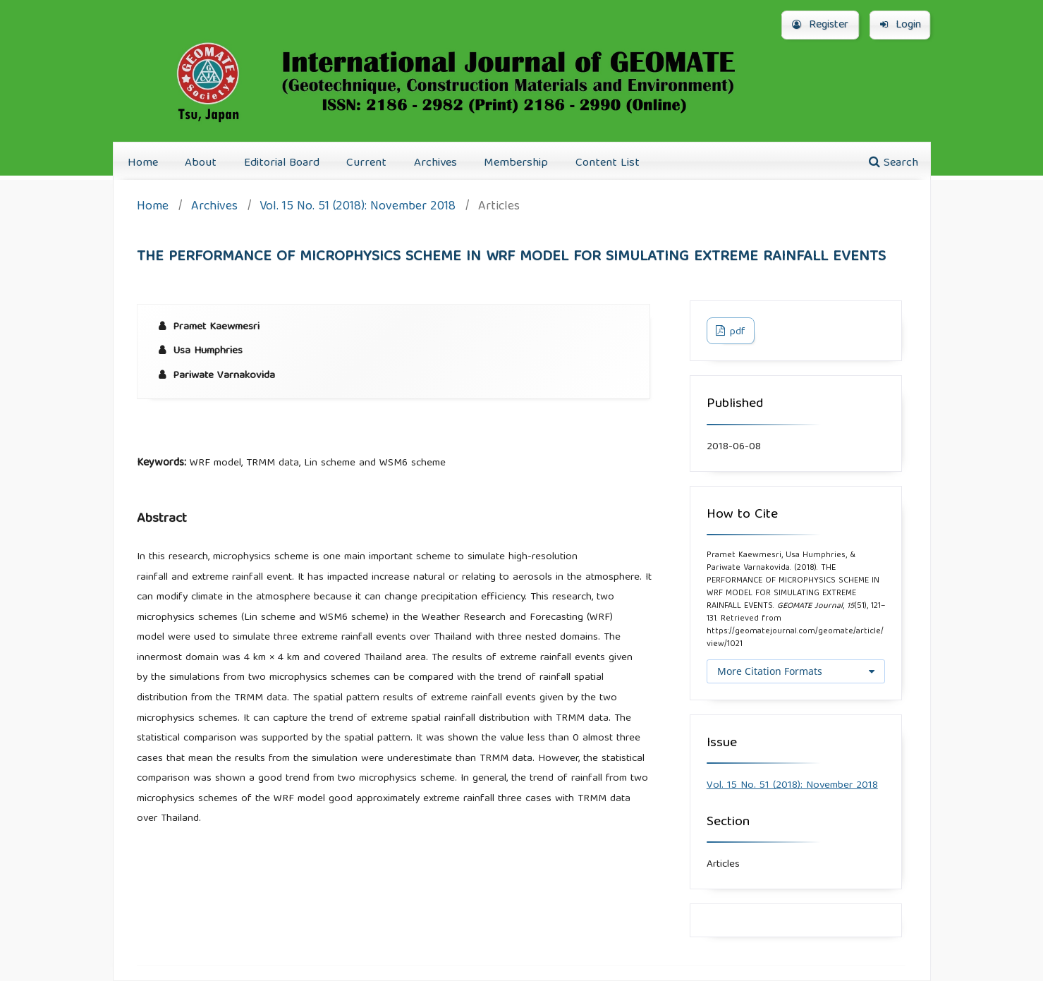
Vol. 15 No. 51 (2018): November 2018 (358, 207)
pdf (736, 332)
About (200, 163)
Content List (607, 163)
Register (820, 25)
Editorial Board (281, 163)
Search (893, 163)
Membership (516, 163)
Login (900, 25)
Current (366, 163)
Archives (435, 163)
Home (143, 163)
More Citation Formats (769, 671)
